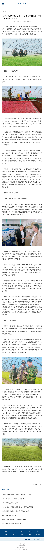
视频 (6, 534)
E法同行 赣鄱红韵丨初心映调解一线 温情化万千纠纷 (16, 494)
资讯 (22, 531)
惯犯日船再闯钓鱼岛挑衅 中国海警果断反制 (14, 519)
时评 (14, 531)
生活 (38, 531)
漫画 (30, 534)
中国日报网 (4, 11)
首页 (6, 531)
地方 (22, 534)
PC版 (38, 539)
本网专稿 (9, 11)
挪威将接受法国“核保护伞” (9, 515)
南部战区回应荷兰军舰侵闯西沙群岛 (12, 523)
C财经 (30, 531)
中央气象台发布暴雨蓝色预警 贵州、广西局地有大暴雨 (17, 507)
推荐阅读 (5, 490)
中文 (33, 539)
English (27, 539)
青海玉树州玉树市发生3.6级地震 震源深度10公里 (15, 511)
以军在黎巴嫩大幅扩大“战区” (10, 503)
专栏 (14, 534)
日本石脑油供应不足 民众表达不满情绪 (13, 499)
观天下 (38, 534)
